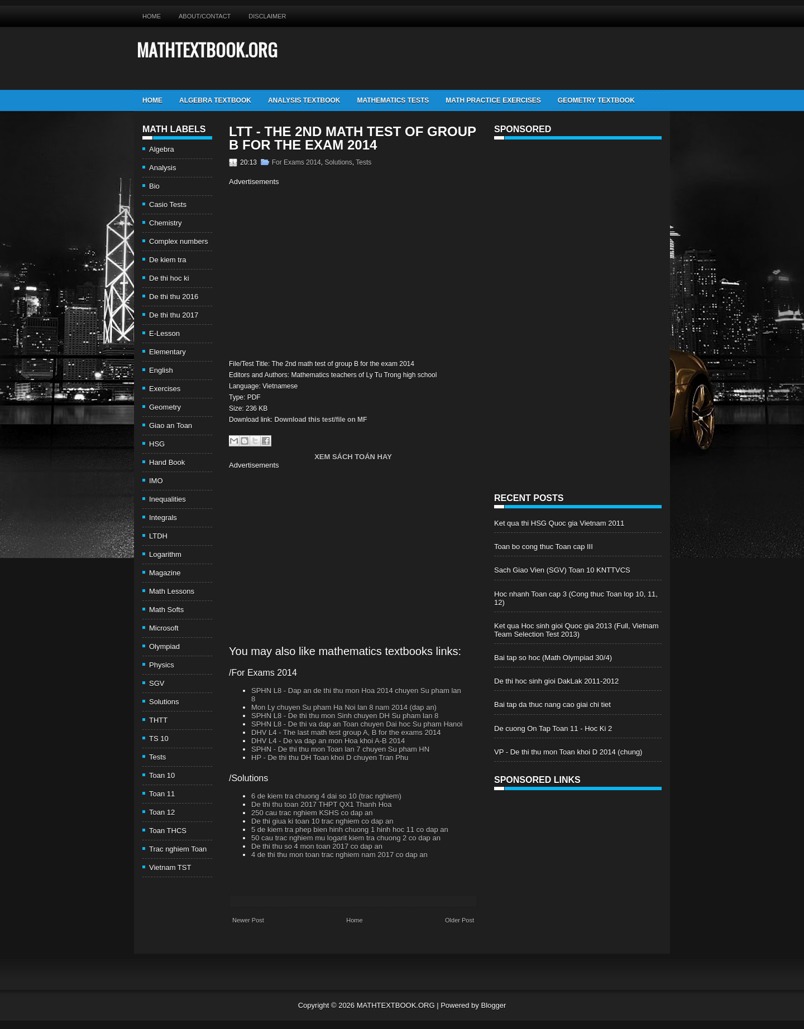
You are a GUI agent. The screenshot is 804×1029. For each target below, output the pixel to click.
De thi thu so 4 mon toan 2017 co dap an (316, 846)
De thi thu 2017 (173, 315)
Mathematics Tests (393, 100)
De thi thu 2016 (173, 296)
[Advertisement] (323, 271)
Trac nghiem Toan (178, 849)
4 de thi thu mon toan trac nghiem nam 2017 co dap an (339, 854)
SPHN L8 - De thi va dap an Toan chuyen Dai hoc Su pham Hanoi (356, 724)
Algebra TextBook (215, 100)
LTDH (158, 536)
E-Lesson (164, 333)
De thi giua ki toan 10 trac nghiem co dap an (322, 821)
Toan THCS (167, 830)
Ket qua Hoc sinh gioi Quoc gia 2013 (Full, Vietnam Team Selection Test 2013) (576, 630)
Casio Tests (167, 204)
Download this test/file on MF (320, 420)
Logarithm (165, 554)
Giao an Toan (170, 425)
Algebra (161, 149)
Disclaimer (267, 16)
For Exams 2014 (296, 162)
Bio (154, 186)
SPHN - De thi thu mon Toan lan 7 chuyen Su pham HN (340, 749)
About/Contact (205, 16)
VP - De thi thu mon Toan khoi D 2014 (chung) (568, 752)
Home (151, 16)
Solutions (164, 702)
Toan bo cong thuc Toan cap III (543, 546)
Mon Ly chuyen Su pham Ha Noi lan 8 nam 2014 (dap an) (344, 707)
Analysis (162, 168)
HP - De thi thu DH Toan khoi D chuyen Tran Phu (329, 757)
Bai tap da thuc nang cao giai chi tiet (552, 704)
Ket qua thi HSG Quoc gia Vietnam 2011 (559, 523)
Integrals (163, 517)
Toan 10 (162, 775)
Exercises (164, 388)
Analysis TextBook (304, 100)
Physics (161, 665)
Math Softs (166, 609)
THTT (158, 720)
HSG (157, 444)
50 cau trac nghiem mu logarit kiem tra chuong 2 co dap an (346, 838)
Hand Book (167, 462)
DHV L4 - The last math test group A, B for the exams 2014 (346, 732)
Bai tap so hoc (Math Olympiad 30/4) (553, 657)
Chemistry (165, 223)
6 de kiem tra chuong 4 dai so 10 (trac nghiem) (326, 796)
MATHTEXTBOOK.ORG (207, 49)
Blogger (493, 1005)
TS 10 (159, 738)
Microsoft (164, 628)
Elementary (167, 352)
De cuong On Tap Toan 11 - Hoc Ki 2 (553, 728)
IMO (156, 481)
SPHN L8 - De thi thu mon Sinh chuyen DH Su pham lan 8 (344, 715)
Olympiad (164, 646)
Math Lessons (171, 591)
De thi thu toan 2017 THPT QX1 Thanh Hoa (321, 804)
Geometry (165, 407)
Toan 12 (162, 812)
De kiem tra (167, 260)
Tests (157, 757)
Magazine (164, 573)
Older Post (459, 920)
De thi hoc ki (169, 278)
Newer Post (248, 920)
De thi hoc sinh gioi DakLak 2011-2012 (556, 681)
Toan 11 (162, 794)
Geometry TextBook (596, 100)
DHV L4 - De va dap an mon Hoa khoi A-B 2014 (328, 741)
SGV (156, 683)
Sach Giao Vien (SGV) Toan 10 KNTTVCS (562, 570)
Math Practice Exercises (493, 100)
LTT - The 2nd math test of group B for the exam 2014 (352, 138)
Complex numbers (178, 241)
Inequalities (167, 499)
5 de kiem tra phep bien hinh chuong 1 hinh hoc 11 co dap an (349, 829)
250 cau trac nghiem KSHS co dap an (312, 813)
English (161, 370)
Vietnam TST (170, 867)
